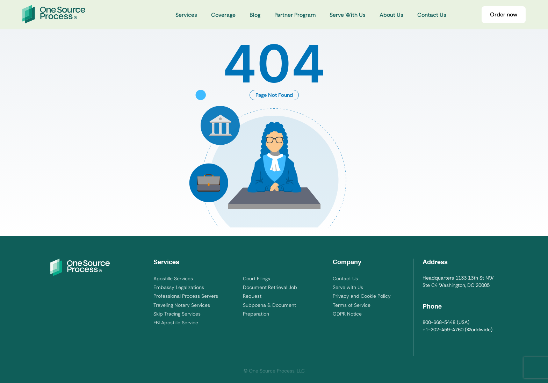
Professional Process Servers (185, 296)
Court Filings (256, 278)
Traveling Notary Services (181, 305)
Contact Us (431, 15)
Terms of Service (351, 305)
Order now (503, 14)
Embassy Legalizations (178, 287)
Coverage (223, 15)
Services (186, 15)
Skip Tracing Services (177, 314)
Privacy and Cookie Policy (362, 296)
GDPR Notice (347, 314)
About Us (391, 15)
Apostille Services (173, 278)
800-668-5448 (439, 322)
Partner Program (295, 15)
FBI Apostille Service (175, 322)
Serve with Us (348, 287)
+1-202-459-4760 (443, 329)
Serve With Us (348, 15)
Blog (255, 15)
